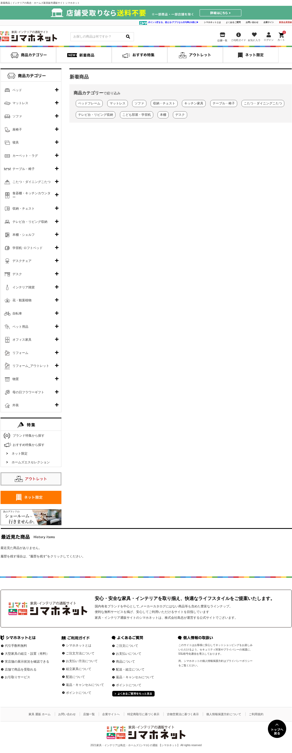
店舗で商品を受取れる (21, 669)
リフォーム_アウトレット (30, 366)
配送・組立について (130, 669)
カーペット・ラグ (25, 156)
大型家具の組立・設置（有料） (27, 653)
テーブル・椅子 (23, 169)
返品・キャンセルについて (85, 685)
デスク (17, 274)
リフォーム (20, 353)
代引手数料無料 (16, 646)
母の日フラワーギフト (28, 392)
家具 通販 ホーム (40, 714)
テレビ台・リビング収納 (29, 222)
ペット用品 (20, 327)
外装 (15, 405)
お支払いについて (128, 653)
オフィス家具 (22, 339)
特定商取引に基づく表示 (143, 714)
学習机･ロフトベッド (27, 248)
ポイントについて (78, 693)
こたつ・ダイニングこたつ (31, 182)
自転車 (17, 313)
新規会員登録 (285, 22)
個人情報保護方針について (223, 714)
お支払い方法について (82, 661)
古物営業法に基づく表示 (183, 714)
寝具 (15, 142)
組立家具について (78, 669)
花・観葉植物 (22, 300)
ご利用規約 (256, 714)
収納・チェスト (23, 208)
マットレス (20, 103)
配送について (75, 677)
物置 (15, 379)
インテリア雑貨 (23, 287)
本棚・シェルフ (23, 235)
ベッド (17, 90)
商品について (125, 661)
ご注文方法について (80, 653)
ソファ (17, 116)
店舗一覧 (89, 714)
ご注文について (127, 646)
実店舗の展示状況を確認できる (27, 661)
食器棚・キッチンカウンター (31, 195)
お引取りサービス (17, 677)
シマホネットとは (212, 22)
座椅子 (17, 129)
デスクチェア (22, 261)
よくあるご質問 (233, 22)
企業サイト (268, 22)
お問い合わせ (252, 22)
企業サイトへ (111, 714)
